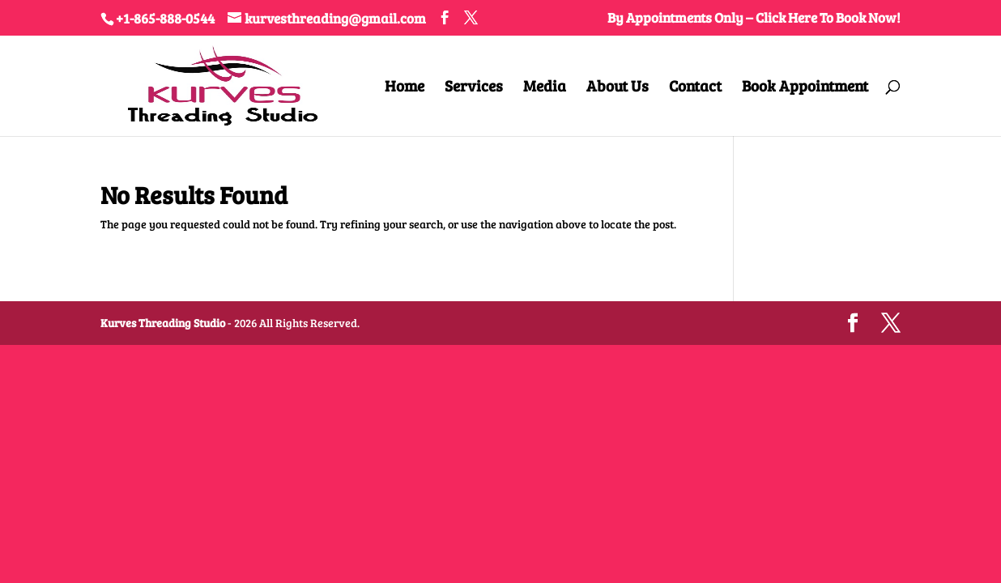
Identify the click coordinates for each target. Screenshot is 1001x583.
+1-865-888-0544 (165, 18)
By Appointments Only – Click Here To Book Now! (754, 19)
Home (404, 88)
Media (544, 88)
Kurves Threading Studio (162, 322)
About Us (617, 88)
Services (474, 88)
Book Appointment (805, 88)
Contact (695, 88)
